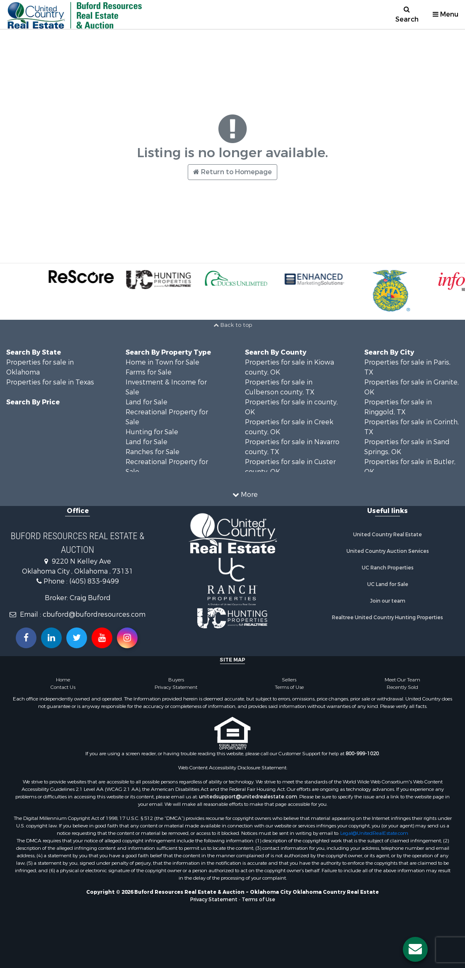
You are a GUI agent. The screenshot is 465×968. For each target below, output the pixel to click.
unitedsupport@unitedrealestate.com (248, 796)
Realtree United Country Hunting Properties (387, 617)
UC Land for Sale (387, 584)
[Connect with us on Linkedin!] (51, 637)
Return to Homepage (232, 172)
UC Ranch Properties (388, 567)
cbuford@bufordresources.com (94, 614)
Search (407, 15)
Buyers (176, 679)
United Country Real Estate (387, 534)
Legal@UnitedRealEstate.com (374, 833)
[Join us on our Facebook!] (26, 637)
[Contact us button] (415, 949)
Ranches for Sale (152, 452)
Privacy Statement (176, 687)
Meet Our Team (402, 679)
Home (63, 679)
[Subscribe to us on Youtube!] (102, 637)
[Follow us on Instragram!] (127, 637)
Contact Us (63, 687)
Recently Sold (402, 687)
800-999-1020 (362, 753)
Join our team (387, 601)
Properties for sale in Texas (50, 382)
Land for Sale (146, 402)
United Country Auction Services (387, 551)
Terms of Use (289, 687)
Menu (445, 14)
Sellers (289, 679)
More (245, 494)
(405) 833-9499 (94, 581)
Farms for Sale (149, 372)
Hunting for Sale (152, 432)
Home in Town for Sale (162, 362)
